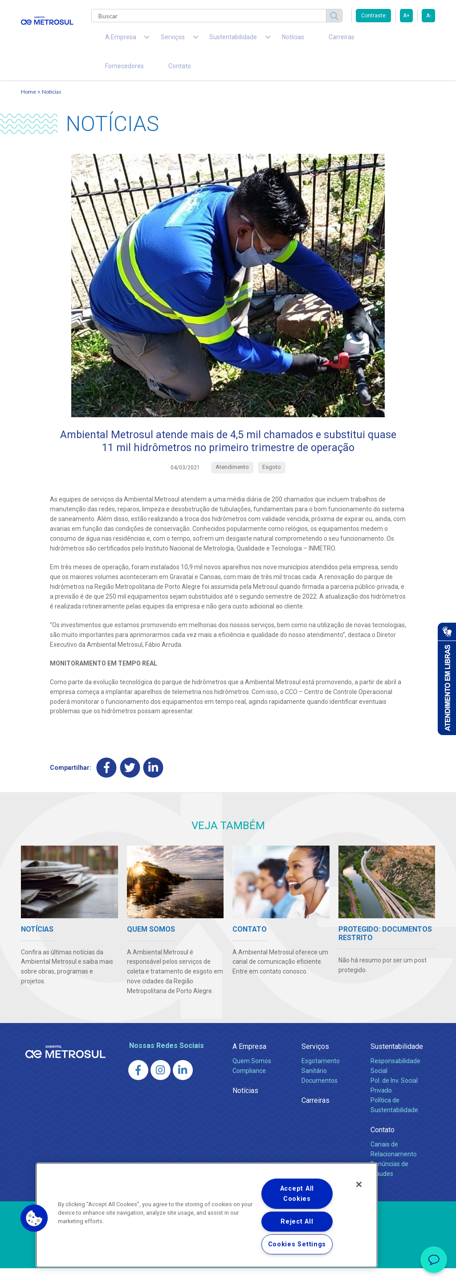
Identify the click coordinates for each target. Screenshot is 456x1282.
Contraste (373, 15)
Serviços (315, 1060)
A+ (406, 15)
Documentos (319, 1094)
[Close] (359, 1184)
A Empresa (249, 1060)
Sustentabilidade (396, 1060)
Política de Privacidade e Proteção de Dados (228, 1268)
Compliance (249, 1084)
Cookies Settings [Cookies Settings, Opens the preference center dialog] (297, 1244)
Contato (111, 75)
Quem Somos (251, 1075)
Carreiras (299, 40)
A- (428, 15)
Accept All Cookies (297, 1194)
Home (28, 105)
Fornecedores (346, 40)
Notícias (259, 40)
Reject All (297, 1221)
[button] (34, 1218)
